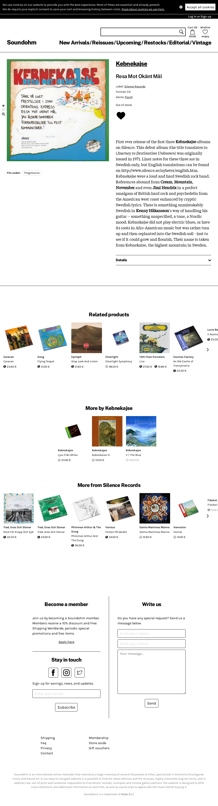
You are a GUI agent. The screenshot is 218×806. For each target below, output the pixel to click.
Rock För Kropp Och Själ (18, 532)
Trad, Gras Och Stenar (17, 527)
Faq (43, 743)
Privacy (46, 748)
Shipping (48, 738)
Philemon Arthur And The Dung (84, 538)
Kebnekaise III (101, 454)
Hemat (178, 532)
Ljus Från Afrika (67, 454)
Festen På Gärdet (116, 532)
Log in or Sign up (199, 16)
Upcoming (128, 42)
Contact (47, 753)
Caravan (8, 356)
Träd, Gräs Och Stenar (51, 532)
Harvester (180, 527)
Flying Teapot (45, 361)
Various (110, 527)
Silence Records (134, 86)
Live (142, 361)
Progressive (32, 172)
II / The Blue (133, 454)
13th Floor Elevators (152, 356)
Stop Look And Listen (84, 361)
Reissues (102, 42)
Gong (40, 356)
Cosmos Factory (183, 356)
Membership (98, 738)
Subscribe (66, 707)
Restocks (155, 42)
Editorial (179, 42)
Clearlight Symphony (118, 361)
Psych (129, 97)
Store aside (97, 743)
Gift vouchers (99, 748)
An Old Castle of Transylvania (183, 363)
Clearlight (111, 356)
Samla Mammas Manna (154, 527)
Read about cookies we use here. (143, 9)
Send (151, 703)
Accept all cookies (200, 7)
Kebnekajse (131, 63)
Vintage (201, 42)
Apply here (66, 642)
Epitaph (76, 356)
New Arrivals (74, 42)
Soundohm (21, 42)
